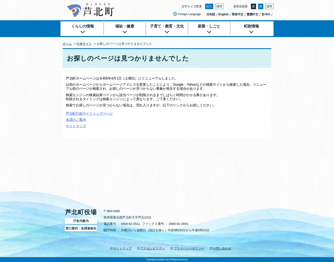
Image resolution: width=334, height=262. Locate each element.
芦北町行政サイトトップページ (89, 113)
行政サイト (84, 43)
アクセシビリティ (152, 248)
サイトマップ (76, 126)
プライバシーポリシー (189, 248)
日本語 (210, 14)
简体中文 (237, 14)
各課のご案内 (76, 120)
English (223, 14)
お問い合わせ (222, 248)
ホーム (67, 43)
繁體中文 (252, 14)
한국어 (266, 14)
